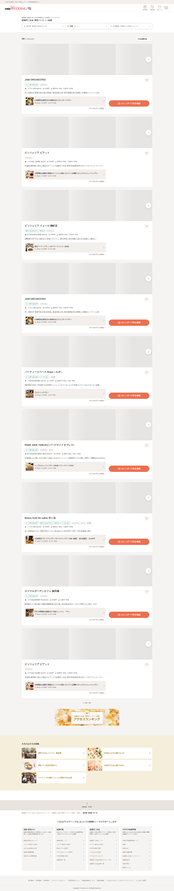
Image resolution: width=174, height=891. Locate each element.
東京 (78, 813)
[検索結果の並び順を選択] (144, 39)
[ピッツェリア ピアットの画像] (87, 132)
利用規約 (39, 880)
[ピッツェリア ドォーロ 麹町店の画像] (87, 205)
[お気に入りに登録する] (146, 80)
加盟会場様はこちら (88, 880)
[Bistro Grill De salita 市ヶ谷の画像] (87, 497)
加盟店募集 (100, 880)
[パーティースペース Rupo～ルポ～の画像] (87, 351)
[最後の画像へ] (148, 59)
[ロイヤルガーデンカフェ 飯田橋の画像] (87, 570)
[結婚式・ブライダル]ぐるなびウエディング (35, 813)
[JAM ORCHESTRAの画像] (87, 59)
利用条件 (47, 880)
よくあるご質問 (141, 880)
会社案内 (31, 880)
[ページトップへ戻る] (87, 805)
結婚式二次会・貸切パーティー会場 (63, 813)
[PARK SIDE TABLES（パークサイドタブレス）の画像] (87, 424)
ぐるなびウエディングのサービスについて (120, 880)
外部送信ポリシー (74, 880)
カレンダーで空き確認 (129, 103)
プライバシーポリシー (59, 880)
